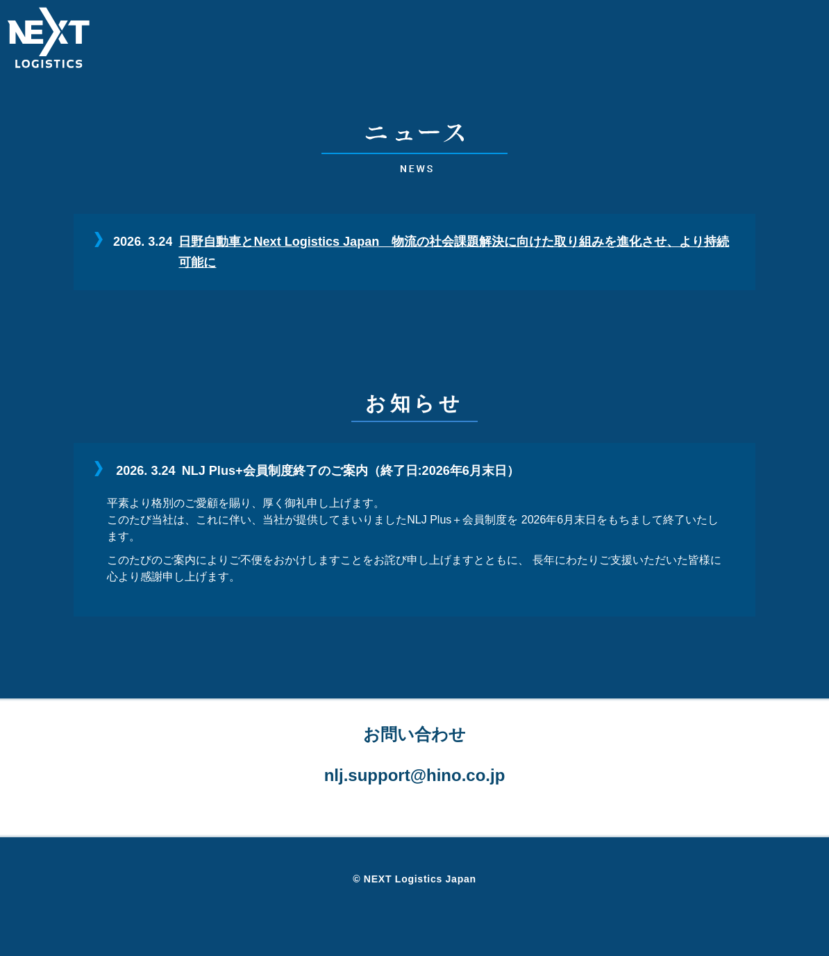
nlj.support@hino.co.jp (414, 775)
